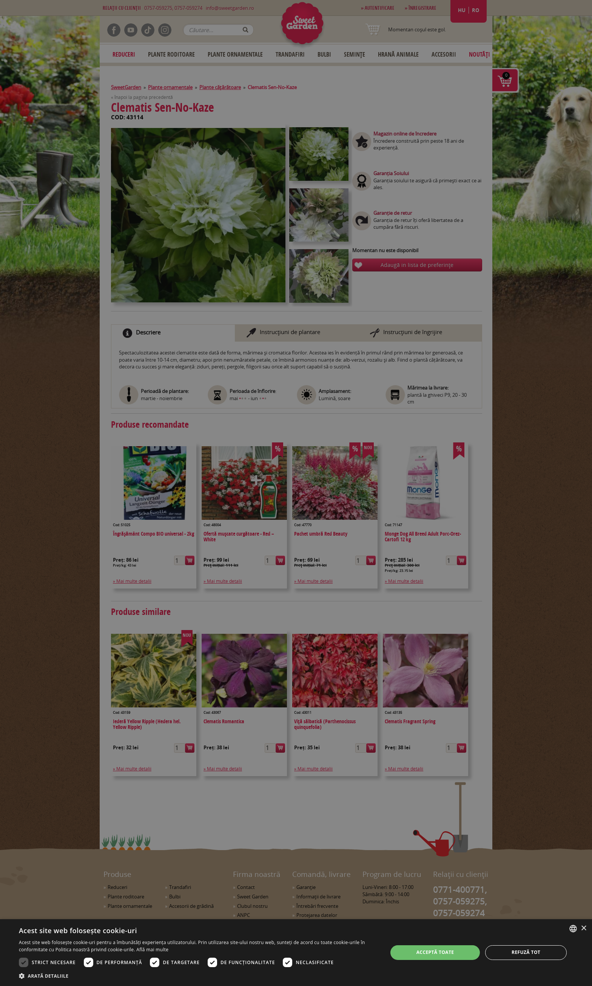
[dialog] (296, 952)
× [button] (583, 928)
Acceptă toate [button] (435, 952)
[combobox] (573, 928)
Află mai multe (152, 949)
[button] (198, 975)
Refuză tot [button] (526, 952)
